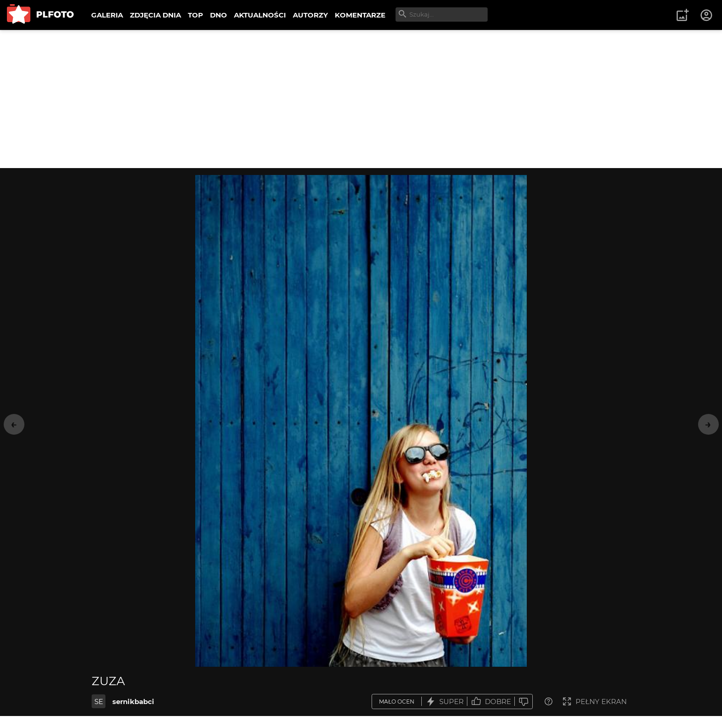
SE (98, 701)
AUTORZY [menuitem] (310, 15)
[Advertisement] (361, 99)
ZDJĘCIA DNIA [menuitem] (155, 15)
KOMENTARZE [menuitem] (360, 15)
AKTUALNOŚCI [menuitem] (260, 15)
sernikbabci (133, 701)
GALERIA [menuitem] (107, 15)
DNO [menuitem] (218, 15)
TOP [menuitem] (195, 15)
